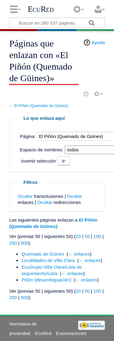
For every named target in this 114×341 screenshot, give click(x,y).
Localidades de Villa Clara (47, 260)
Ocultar (25, 196)
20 (78, 236)
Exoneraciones (71, 333)
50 (87, 236)
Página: (28, 136)
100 (97, 236)
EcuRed (41, 9)
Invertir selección (38, 161)
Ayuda (98, 42)
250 (13, 243)
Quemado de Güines (42, 254)
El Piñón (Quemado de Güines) (41, 105)
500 (24, 243)
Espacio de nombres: (42, 149)
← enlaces (79, 254)
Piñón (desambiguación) (46, 279)
